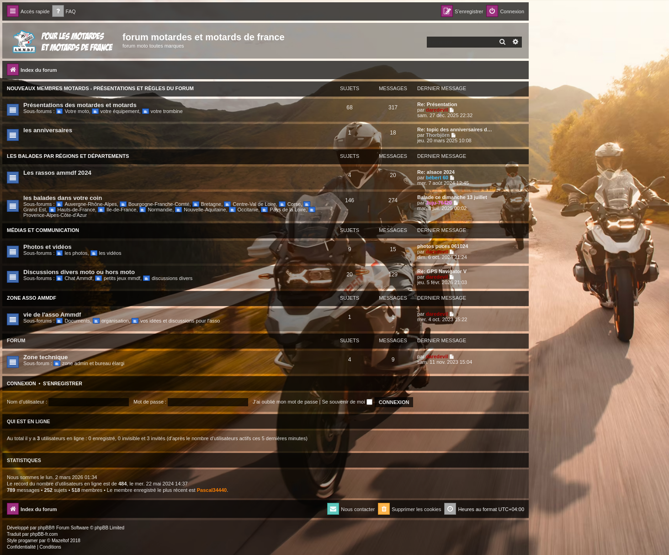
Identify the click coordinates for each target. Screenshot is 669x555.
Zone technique (45, 357)
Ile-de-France (117, 209)
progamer (28, 540)
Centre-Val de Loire (250, 204)
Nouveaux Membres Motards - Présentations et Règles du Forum (100, 88)
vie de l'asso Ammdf (52, 314)
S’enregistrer (62, 383)
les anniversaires (47, 130)
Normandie (156, 209)
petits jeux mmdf (117, 278)
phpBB (45, 527)
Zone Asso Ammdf (31, 298)
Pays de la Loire (283, 209)
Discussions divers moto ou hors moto (79, 272)
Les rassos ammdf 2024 (57, 172)
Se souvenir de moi (347, 401)
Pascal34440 (212, 490)
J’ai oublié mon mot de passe (285, 401)
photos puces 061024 (442, 246)
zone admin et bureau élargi (88, 363)
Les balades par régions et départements (68, 156)
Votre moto (72, 111)
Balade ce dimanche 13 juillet (452, 197)
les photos (72, 253)
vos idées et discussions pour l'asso (176, 320)
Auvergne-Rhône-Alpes (86, 204)
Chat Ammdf (74, 278)
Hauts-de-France (72, 209)
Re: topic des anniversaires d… (454, 129)
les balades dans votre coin (62, 197)
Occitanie (244, 209)
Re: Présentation (437, 104)
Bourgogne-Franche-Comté (155, 204)
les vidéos (106, 253)
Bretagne (207, 204)
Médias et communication (43, 230)
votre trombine (162, 111)
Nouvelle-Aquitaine (200, 209)
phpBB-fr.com (44, 534)
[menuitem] (64, 11)
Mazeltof (60, 540)
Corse (290, 204)
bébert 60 (437, 177)
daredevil (437, 110)
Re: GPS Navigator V (442, 271)
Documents (73, 320)
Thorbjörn (438, 135)
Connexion (21, 383)
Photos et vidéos (47, 246)
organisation (111, 320)
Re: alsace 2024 (436, 172)
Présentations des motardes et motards (80, 105)
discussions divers (167, 278)
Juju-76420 (439, 202)
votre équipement (115, 111)
